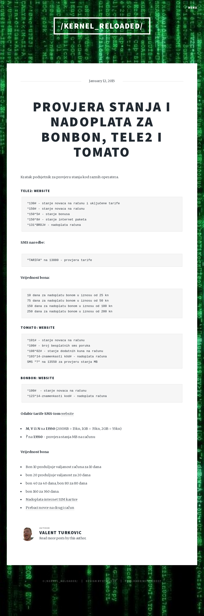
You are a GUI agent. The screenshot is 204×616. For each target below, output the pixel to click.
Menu (192, 8)
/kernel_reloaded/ (102, 26)
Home (10, 52)
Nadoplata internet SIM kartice (52, 499)
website (42, 191)
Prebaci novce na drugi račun (50, 508)
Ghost (156, 581)
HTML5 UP (109, 581)
